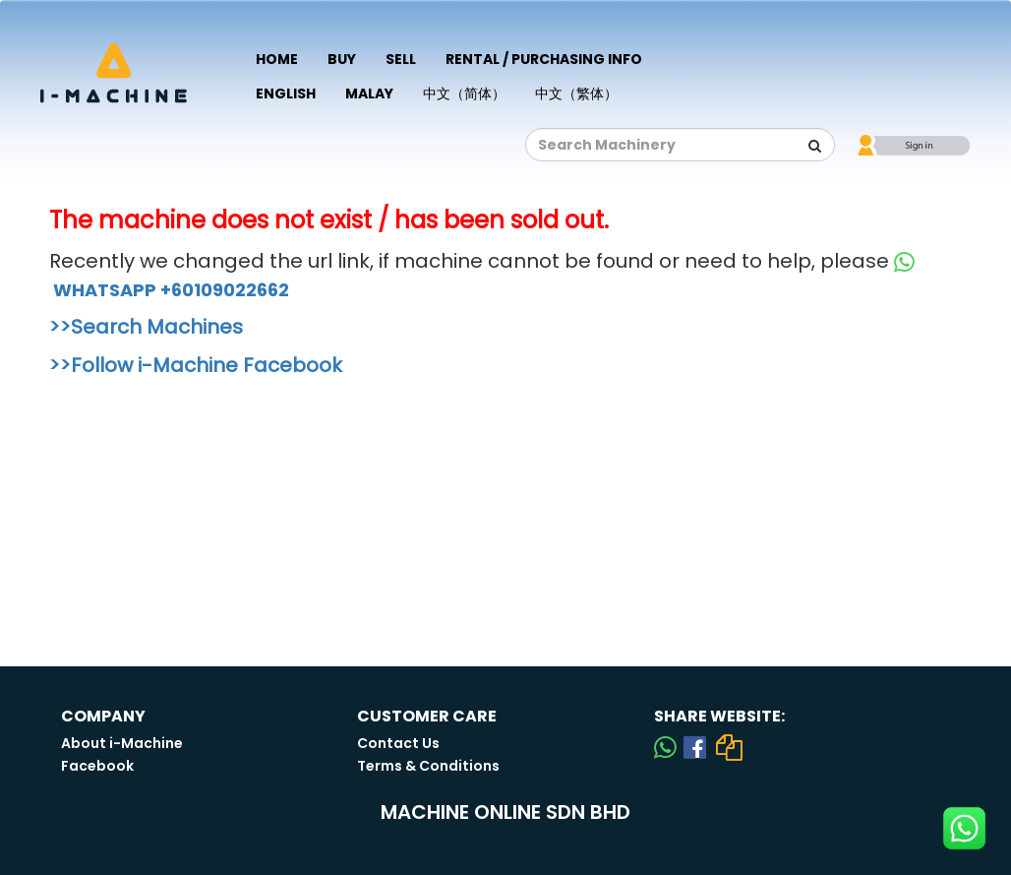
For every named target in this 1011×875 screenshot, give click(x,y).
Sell (401, 59)
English (286, 93)
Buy (341, 59)
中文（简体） (464, 93)
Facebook (97, 766)
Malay (369, 93)
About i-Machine (122, 743)
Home (277, 59)
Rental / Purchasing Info (544, 59)
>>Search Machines (146, 327)
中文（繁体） (576, 93)
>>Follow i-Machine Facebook (195, 365)
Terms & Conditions (428, 766)
